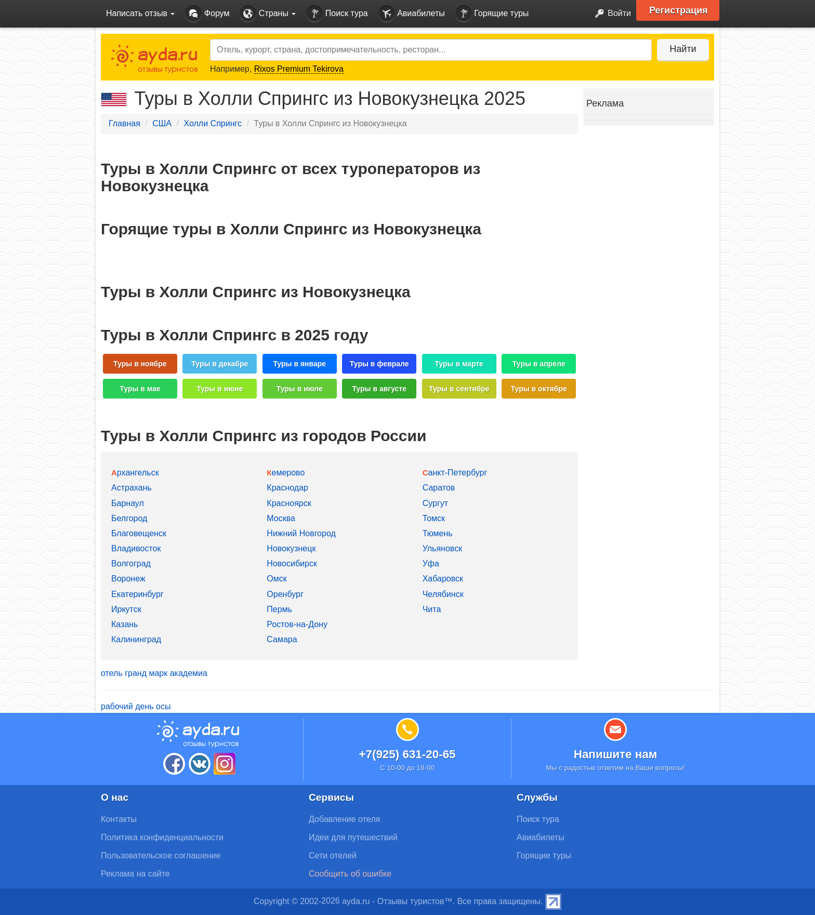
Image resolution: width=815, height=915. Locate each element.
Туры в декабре (219, 364)
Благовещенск (138, 533)
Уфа (431, 563)
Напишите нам (616, 754)
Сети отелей (333, 855)
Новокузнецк (291, 548)
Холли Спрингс (212, 123)
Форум (207, 13)
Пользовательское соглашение (160, 855)
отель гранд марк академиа (154, 673)
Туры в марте (459, 364)
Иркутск (126, 609)
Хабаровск (443, 578)
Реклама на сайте (135, 873)
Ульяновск (442, 548)
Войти (610, 13)
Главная (124, 123)
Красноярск (289, 503)
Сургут (435, 503)
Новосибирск (292, 563)
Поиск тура (336, 13)
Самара (282, 639)
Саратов (439, 487)
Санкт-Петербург (455, 472)
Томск (434, 518)
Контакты (119, 819)
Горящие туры (492, 13)
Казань (124, 624)
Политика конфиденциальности (162, 837)
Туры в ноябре (140, 364)
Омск (276, 578)
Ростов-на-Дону (297, 624)
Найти (682, 49)
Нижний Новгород (301, 533)
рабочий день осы (135, 706)
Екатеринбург (137, 594)
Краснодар (287, 487)
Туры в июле (300, 388)
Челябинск (443, 594)
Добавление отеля (344, 819)
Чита (432, 609)
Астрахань (131, 487)
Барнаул (127, 503)
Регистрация (678, 10)
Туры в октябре (539, 388)
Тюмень (438, 533)
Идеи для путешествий (353, 837)
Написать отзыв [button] (140, 13)
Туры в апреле (539, 364)
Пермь (279, 609)
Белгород (129, 518)
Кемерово (286, 472)
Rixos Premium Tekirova (299, 68)
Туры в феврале (379, 364)
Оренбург (285, 594)
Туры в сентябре (459, 388)
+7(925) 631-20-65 (407, 754)
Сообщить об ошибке (350, 873)
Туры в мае (140, 388)
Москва (281, 518)
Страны (268, 13)
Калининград (136, 639)
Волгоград (131, 563)
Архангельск (135, 472)
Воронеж (128, 578)
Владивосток (136, 548)
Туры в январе (299, 364)
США (162, 123)
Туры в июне (219, 388)
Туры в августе (379, 388)
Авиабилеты (411, 13)
